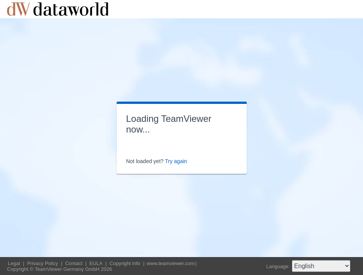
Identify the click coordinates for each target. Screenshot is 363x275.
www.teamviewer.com (170, 263)
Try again (176, 161)
